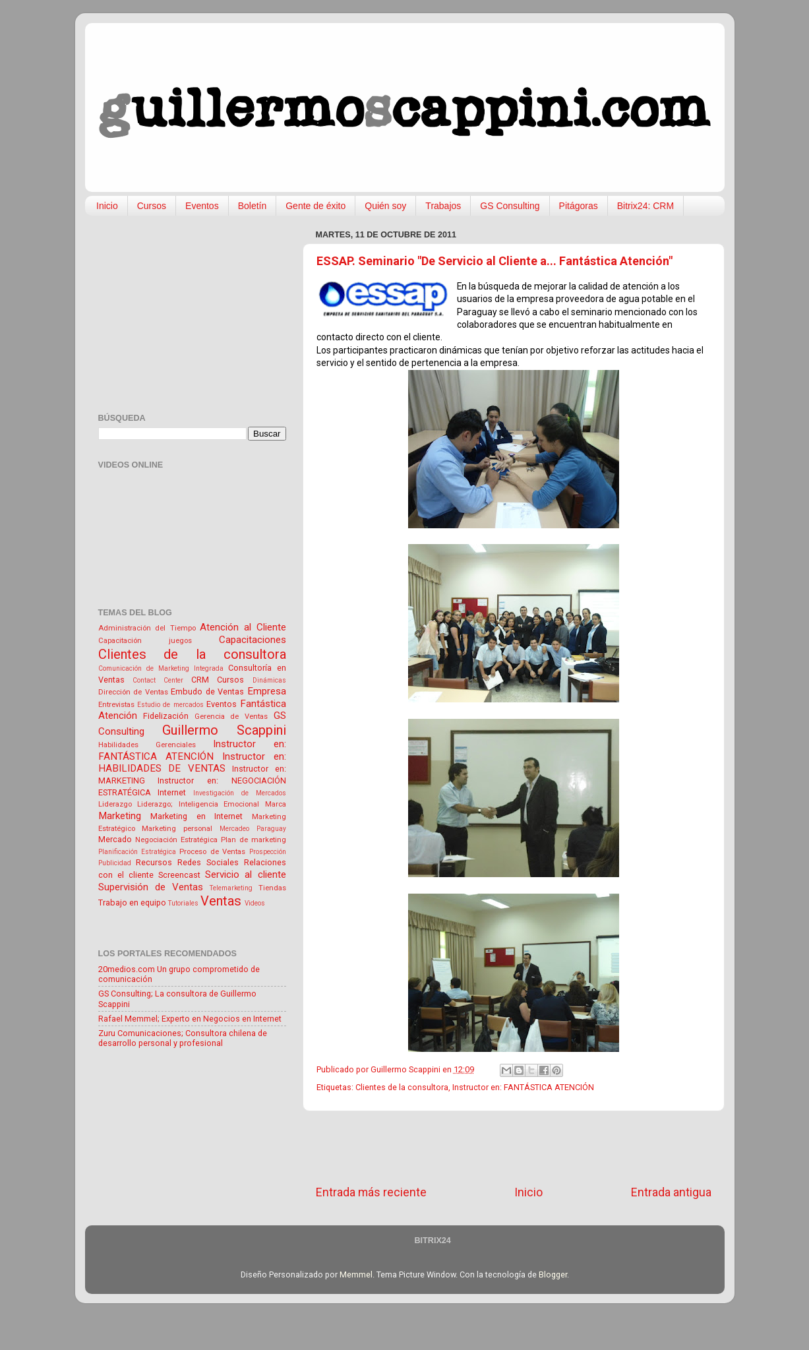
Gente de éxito (315, 205)
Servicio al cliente (245, 874)
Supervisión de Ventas (150, 887)
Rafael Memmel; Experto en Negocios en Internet (190, 1019)
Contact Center (158, 680)
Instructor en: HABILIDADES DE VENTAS (192, 763)
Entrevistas (116, 704)
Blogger (553, 1274)
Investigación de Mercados (239, 793)
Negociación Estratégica (176, 839)
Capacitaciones (252, 640)
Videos (255, 903)
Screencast (179, 875)
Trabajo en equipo (132, 902)
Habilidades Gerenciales (147, 744)
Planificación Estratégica (137, 851)
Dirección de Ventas (133, 691)
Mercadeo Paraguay (253, 828)
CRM (200, 680)
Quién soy (385, 205)
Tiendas (272, 887)
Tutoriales (183, 903)
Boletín (252, 205)
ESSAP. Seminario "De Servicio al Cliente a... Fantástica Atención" (494, 261)
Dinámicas (269, 680)
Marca (275, 804)
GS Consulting (509, 205)
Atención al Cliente (242, 627)
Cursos (151, 205)
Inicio (107, 205)
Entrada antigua (671, 1192)
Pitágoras (578, 205)
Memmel (356, 1274)
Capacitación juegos (145, 640)
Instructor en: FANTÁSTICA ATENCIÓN (523, 1087)
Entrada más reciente (371, 1192)
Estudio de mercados (170, 704)
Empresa (266, 691)
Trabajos (443, 205)
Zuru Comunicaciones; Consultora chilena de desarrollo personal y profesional (182, 1038)
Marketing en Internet (196, 816)
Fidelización (166, 716)
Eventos (202, 205)
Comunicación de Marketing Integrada (161, 668)
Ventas (220, 901)
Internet (172, 792)
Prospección (267, 851)
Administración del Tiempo (147, 627)
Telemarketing (231, 888)
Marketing (119, 816)
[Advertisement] (513, 1147)
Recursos (154, 862)
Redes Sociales (208, 862)
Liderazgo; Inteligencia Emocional (198, 804)
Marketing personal (177, 828)
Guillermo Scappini (224, 730)
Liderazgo (115, 804)
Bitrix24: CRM (645, 205)
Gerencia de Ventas (231, 716)
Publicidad (114, 863)
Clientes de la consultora (401, 1087)
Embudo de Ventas (207, 691)
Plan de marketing (253, 839)
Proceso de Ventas (212, 851)
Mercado (115, 839)
